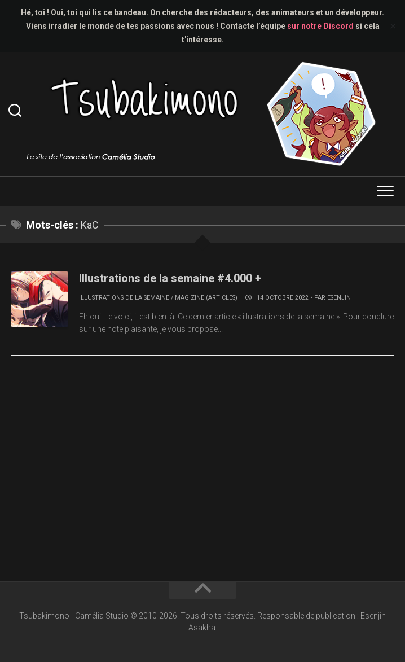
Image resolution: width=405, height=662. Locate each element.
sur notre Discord (320, 25)
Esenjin (339, 297)
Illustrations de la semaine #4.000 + (170, 278)
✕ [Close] (393, 26)
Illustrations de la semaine (124, 297)
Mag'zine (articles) (206, 297)
